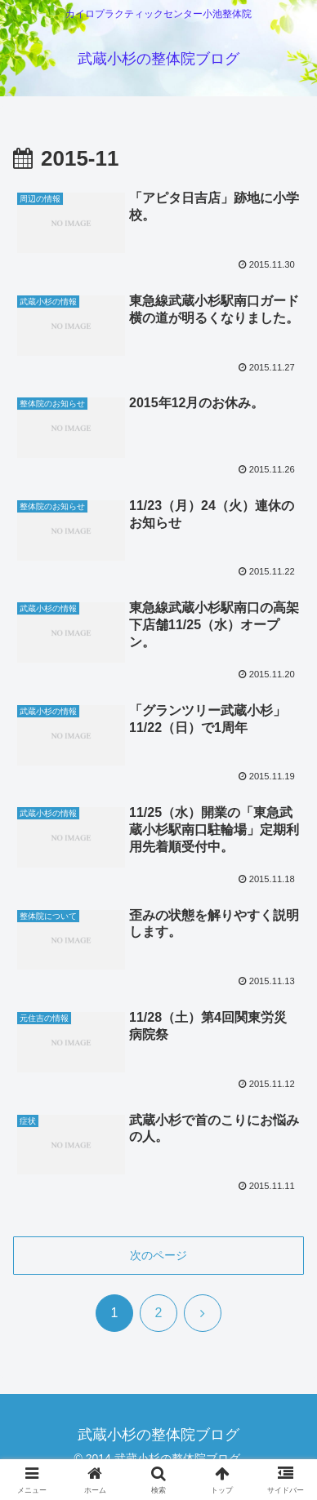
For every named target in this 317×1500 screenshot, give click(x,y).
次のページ (158, 1255)
